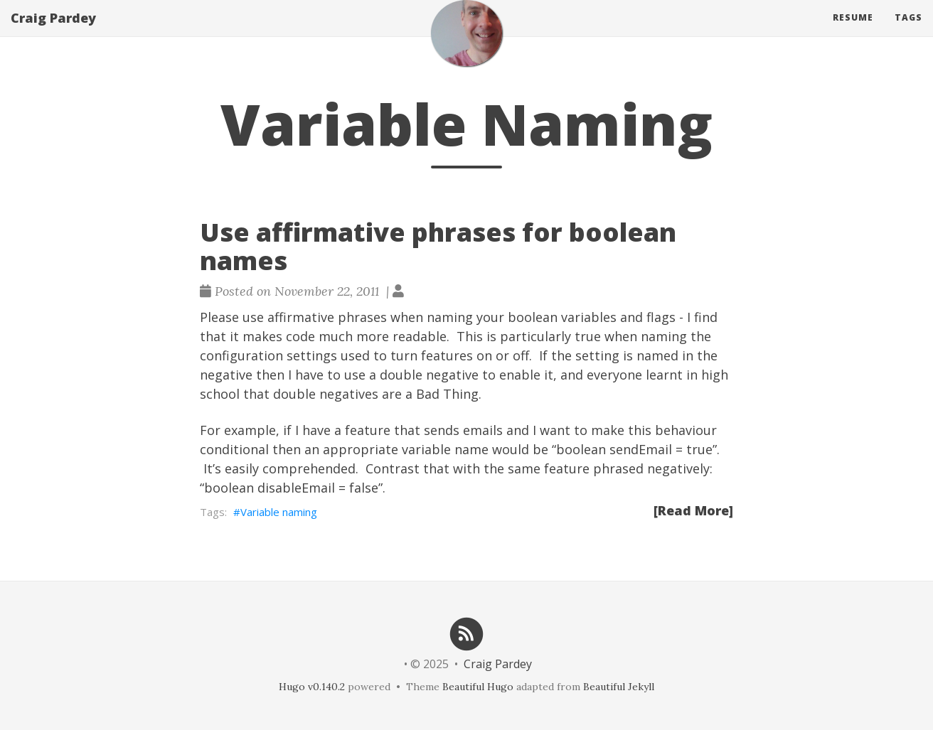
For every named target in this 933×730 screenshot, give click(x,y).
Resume (853, 32)
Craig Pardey (53, 32)
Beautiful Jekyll (618, 686)
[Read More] (693, 510)
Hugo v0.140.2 (312, 686)
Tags (908, 32)
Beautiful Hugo (477, 686)
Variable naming (278, 512)
